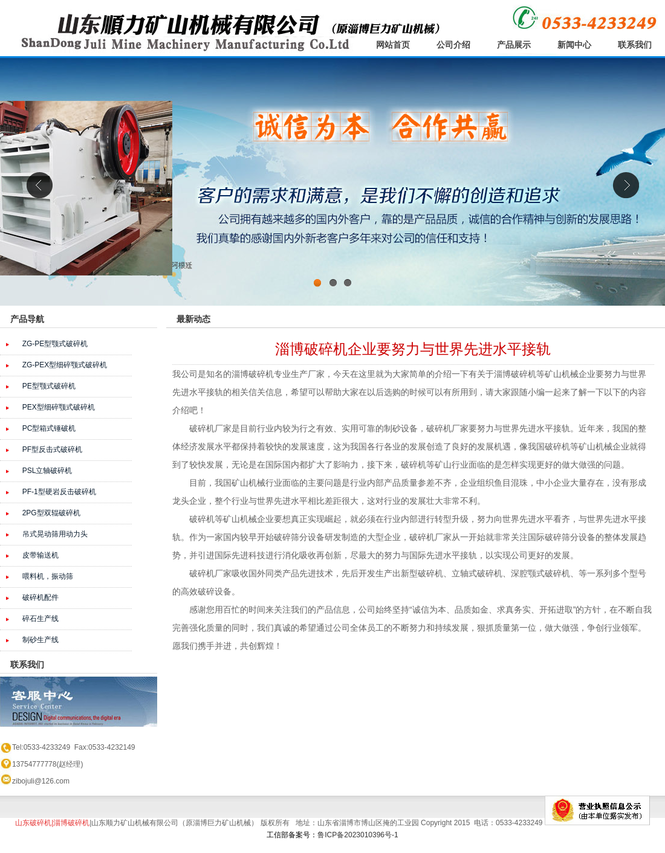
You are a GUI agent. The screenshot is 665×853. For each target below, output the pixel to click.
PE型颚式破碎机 (49, 386)
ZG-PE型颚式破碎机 (55, 344)
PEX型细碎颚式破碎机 (58, 407)
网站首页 (393, 45)
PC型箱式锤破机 (49, 428)
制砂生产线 (40, 640)
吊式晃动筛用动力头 (55, 534)
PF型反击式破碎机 (52, 449)
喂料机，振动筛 (47, 576)
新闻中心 (574, 45)
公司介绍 (453, 45)
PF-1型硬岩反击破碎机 (59, 492)
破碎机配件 (40, 597)
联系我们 (635, 45)
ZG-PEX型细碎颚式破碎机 (65, 365)
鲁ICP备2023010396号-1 (357, 835)
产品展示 (514, 45)
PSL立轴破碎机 (47, 470)
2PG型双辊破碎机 (51, 513)
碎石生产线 (40, 618)
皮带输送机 (40, 555)
